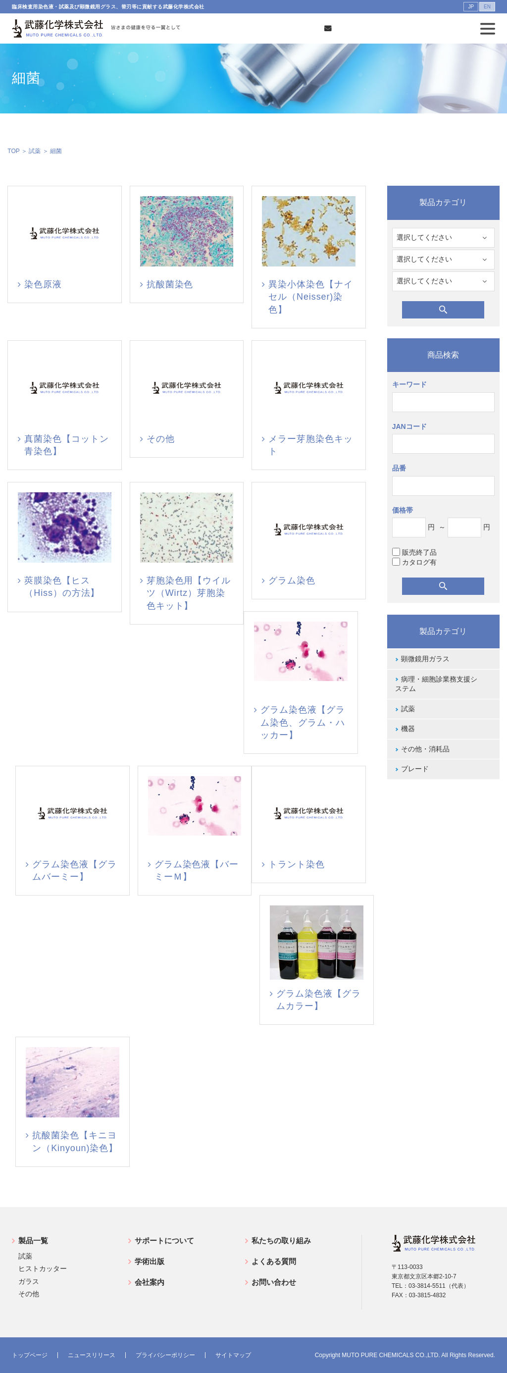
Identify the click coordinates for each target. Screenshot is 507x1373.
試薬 (35, 151)
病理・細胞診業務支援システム (436, 684)
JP (471, 6)
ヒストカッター (42, 1268)
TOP (13, 151)
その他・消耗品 (425, 749)
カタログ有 (414, 562)
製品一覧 (33, 1240)
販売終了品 (414, 552)
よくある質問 (274, 1261)
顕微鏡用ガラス (425, 659)
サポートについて (164, 1240)
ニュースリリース (91, 1355)
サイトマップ (233, 1355)
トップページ (30, 1355)
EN (487, 6)
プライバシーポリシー (165, 1355)
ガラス (28, 1281)
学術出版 (149, 1261)
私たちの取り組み (281, 1240)
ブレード (415, 769)
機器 (408, 729)
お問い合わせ (274, 1282)
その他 (28, 1294)
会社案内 (149, 1282)
